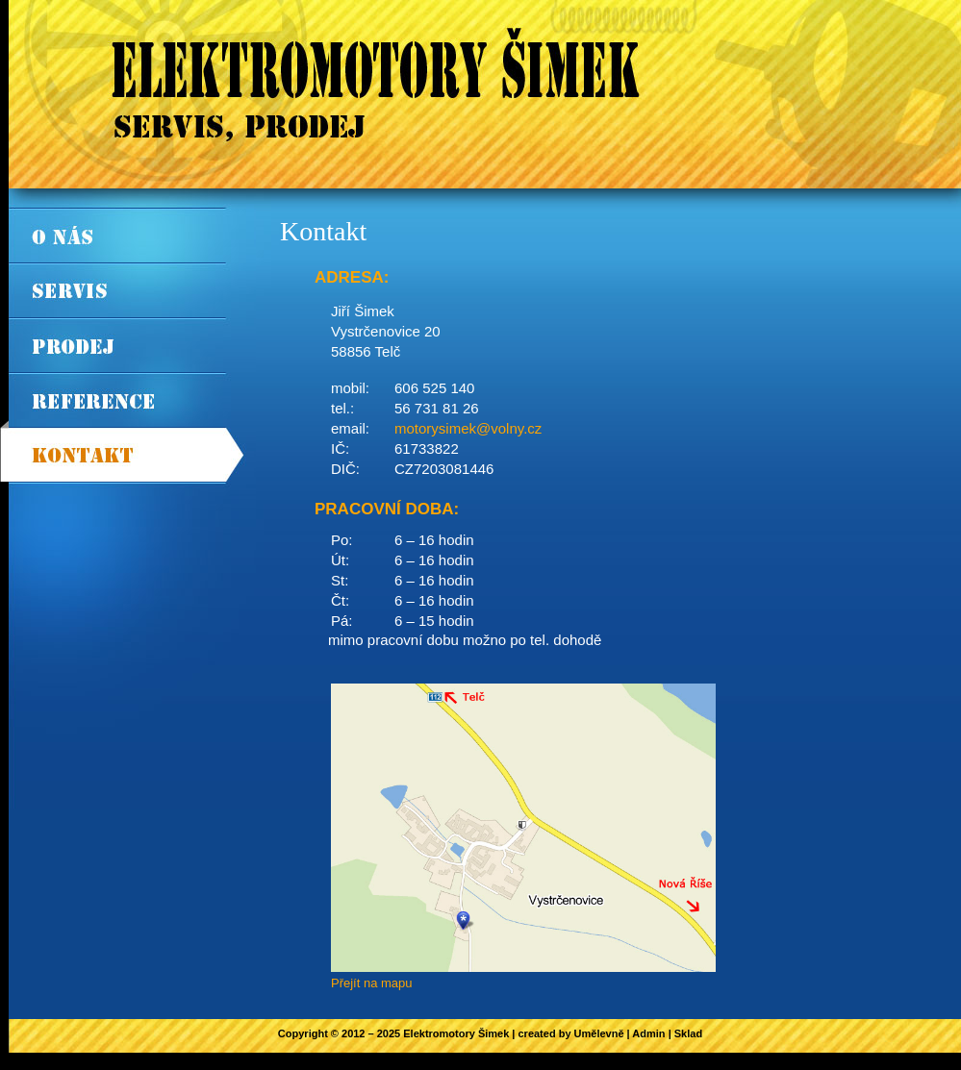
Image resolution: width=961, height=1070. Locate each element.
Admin (648, 1033)
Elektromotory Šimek (456, 1033)
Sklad (688, 1033)
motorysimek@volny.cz (468, 428)
